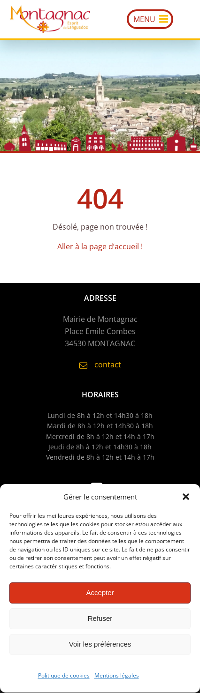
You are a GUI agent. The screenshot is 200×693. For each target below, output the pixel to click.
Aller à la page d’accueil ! (100, 246)
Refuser (100, 621)
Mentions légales (116, 678)
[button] (186, 499)
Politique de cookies (64, 678)
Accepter (100, 595)
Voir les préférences (100, 646)
